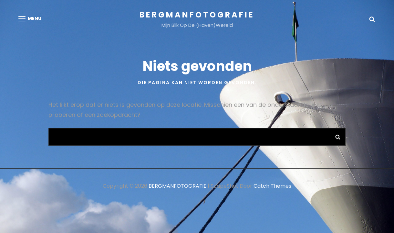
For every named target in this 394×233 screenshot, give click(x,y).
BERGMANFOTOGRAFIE (197, 14)
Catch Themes (272, 186)
